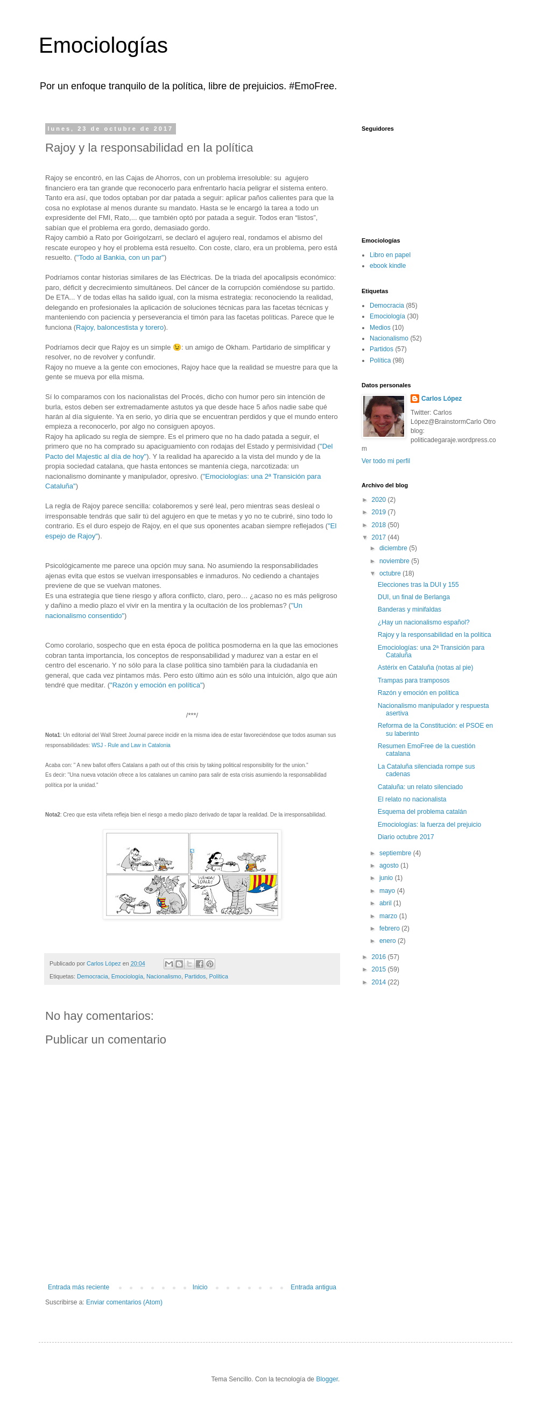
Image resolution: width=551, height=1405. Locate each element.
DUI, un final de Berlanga (414, 597)
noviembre (395, 561)
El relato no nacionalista (412, 799)
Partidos (195, 976)
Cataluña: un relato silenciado (420, 787)
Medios (380, 327)
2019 (380, 512)
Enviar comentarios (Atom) (124, 1302)
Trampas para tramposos (414, 680)
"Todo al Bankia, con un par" (120, 257)
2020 (380, 499)
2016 (380, 957)
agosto (389, 865)
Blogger (327, 1379)
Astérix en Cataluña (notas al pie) (425, 667)
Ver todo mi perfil (386, 461)
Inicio (200, 1287)
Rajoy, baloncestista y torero (120, 327)
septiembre (396, 853)
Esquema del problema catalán (422, 811)
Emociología (127, 976)
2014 (380, 982)
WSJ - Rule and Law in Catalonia (131, 745)
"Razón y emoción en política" (156, 685)
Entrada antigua (313, 1287)
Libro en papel (390, 255)
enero (388, 941)
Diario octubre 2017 (406, 837)
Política (218, 976)
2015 (380, 969)
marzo (389, 916)
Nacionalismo (163, 976)
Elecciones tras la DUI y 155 (418, 584)
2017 (380, 537)
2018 (380, 525)
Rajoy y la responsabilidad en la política (434, 634)
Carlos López (441, 398)
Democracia (92, 976)
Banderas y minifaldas (409, 609)
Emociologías (103, 45)
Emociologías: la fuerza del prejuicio (429, 824)
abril (386, 903)
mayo (388, 891)
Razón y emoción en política (418, 693)
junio (387, 878)
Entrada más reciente (78, 1287)
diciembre (394, 548)
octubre (390, 573)
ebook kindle (388, 265)
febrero (390, 928)
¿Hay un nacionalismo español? (424, 622)
